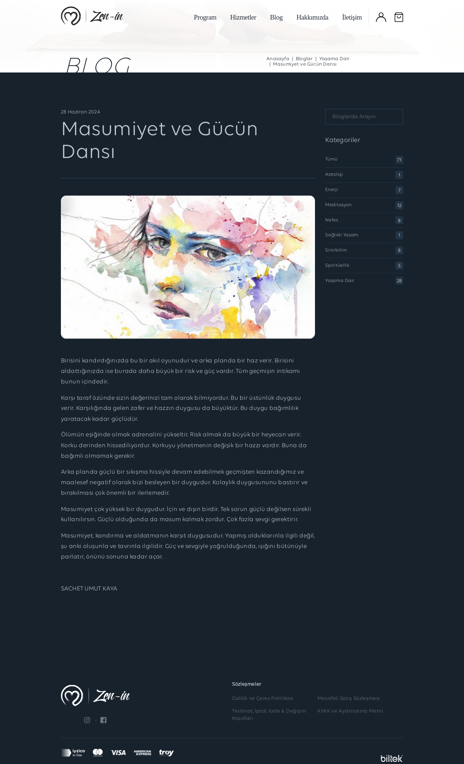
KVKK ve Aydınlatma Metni (350, 711)
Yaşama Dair (334, 59)
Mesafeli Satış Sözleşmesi (349, 698)
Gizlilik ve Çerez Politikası (262, 698)
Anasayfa (277, 59)
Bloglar (304, 59)
